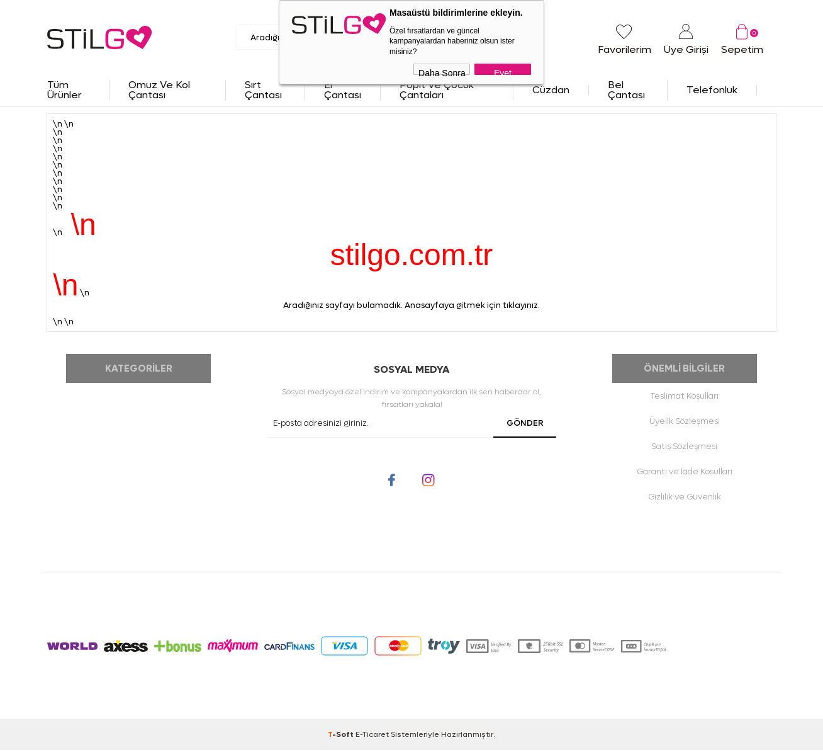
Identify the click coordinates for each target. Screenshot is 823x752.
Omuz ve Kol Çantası (159, 90)
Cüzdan (550, 90)
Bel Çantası (626, 90)
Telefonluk (711, 90)
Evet (503, 71)
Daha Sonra (442, 71)
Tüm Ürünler (64, 90)
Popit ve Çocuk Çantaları (437, 90)
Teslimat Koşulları (685, 397)
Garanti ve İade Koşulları (684, 473)
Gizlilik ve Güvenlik (684, 498)
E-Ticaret (372, 736)
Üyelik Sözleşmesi (684, 423)
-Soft (342, 736)
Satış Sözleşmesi (684, 448)
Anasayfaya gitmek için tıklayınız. (472, 305)
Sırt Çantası (263, 90)
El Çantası (342, 90)
